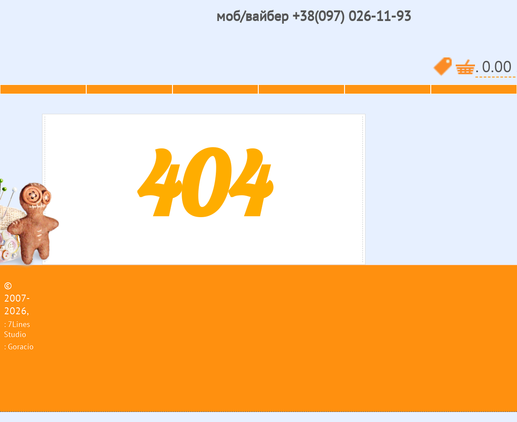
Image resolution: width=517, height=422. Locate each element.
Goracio (21, 346)
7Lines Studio (17, 329)
